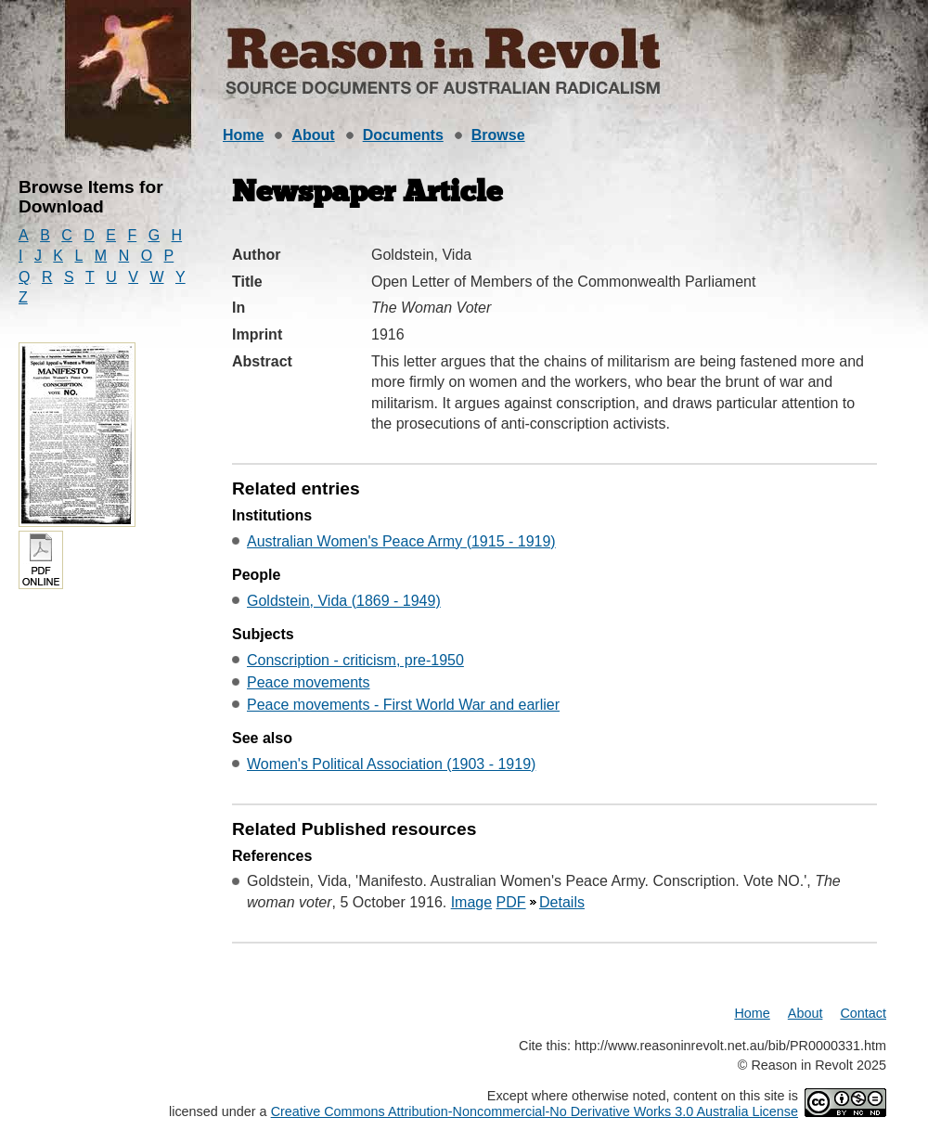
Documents (403, 135)
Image (471, 902)
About (312, 135)
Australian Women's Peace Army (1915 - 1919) (401, 541)
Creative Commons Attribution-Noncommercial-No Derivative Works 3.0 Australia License (534, 1111)
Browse (498, 135)
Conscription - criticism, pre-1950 (355, 660)
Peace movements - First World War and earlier (403, 705)
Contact (863, 1013)
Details (562, 902)
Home (243, 135)
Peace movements (308, 682)
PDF (511, 902)
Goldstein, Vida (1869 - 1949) (344, 601)
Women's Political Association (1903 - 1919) (391, 764)
